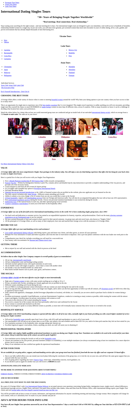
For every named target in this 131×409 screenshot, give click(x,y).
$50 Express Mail (37, 181)
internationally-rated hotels (22, 260)
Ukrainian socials (107, 289)
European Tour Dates (12, 2)
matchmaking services (34, 198)
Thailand (72, 72)
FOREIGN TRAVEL (7, 374)
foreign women (19, 281)
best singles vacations (50, 105)
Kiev (5, 40)
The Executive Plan (7, 88)
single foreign (46, 107)
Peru (70, 56)
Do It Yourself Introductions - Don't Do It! (15, 91)
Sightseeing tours (11, 202)
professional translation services (19, 200)
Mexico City (73, 50)
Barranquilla (8, 53)
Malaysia (7, 72)
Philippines (8, 75)
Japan (6, 70)
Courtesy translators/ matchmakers (16, 203)
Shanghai (72, 67)
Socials (44, 300)
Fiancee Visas (38, 360)
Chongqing (7, 67)
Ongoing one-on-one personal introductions (19, 192)
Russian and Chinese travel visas (41, 240)
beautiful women (57, 100)
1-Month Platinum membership (18, 181)
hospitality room (18, 319)
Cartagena (7, 59)
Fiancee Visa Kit (10, 183)
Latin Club (20, 85)
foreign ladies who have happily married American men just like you (34, 390)
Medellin (72, 53)
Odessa (6, 42)
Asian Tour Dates (11, 4)
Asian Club (12, 85)
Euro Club (4, 85)
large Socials (32, 194)
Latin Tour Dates (10, 6)
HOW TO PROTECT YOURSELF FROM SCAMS (57, 374)
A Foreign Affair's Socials (10, 277)
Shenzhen (72, 70)
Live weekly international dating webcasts (19, 233)
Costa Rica (7, 56)
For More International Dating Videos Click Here (17, 164)
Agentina (7, 50)
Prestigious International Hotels (44, 188)
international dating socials (101, 112)
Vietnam (71, 75)
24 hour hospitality (11, 198)
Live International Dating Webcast (36, 386)
